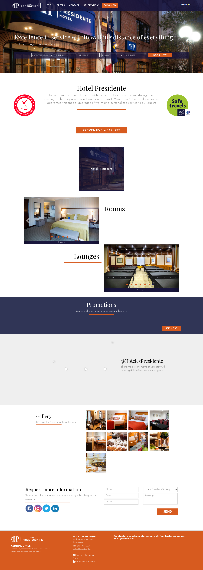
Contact (74, 5)
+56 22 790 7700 (36, 552)
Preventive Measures (102, 130)
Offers (60, 5)
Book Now (110, 5)
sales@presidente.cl (82, 549)
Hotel (48, 5)
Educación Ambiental (84, 562)
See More (171, 328)
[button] (27, 220)
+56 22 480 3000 (81, 546)
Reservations (91, 5)
